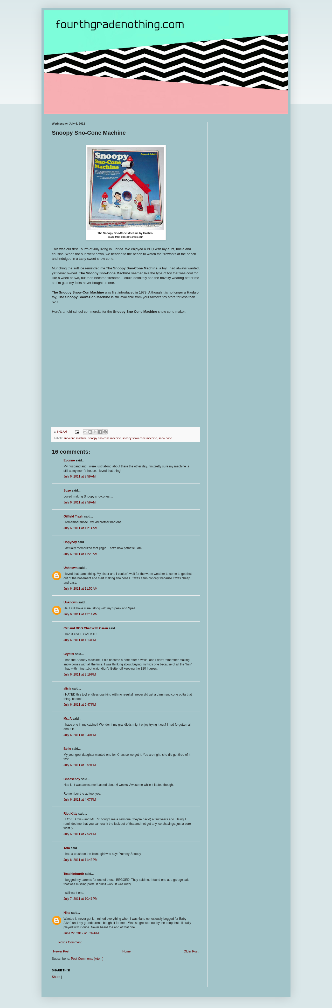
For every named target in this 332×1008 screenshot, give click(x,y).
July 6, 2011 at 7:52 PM (80, 834)
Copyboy (70, 542)
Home (126, 951)
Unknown (71, 568)
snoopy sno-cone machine (104, 438)
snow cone (165, 438)
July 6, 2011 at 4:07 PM (80, 799)
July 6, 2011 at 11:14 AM (80, 528)
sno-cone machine (75, 438)
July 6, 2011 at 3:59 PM (80, 765)
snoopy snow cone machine (139, 438)
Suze (67, 490)
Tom (67, 848)
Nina (67, 913)
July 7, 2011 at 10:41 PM (81, 899)
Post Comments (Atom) (87, 959)
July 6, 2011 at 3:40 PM (80, 735)
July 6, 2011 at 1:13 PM (80, 640)
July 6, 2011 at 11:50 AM (80, 588)
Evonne (69, 460)
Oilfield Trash (73, 516)
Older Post (191, 951)
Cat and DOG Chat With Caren (86, 628)
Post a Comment (69, 942)
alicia (67, 688)
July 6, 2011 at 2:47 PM (80, 704)
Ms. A (68, 718)
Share (56, 977)
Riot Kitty (70, 813)
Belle (67, 749)
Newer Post (61, 951)
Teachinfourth (74, 874)
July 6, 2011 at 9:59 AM (80, 502)
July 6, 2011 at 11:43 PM (81, 860)
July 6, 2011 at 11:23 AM (80, 554)
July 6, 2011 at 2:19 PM (80, 674)
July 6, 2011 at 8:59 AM (80, 476)
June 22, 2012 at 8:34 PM (81, 933)
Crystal (69, 654)
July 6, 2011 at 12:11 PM (81, 614)
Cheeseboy (72, 779)
